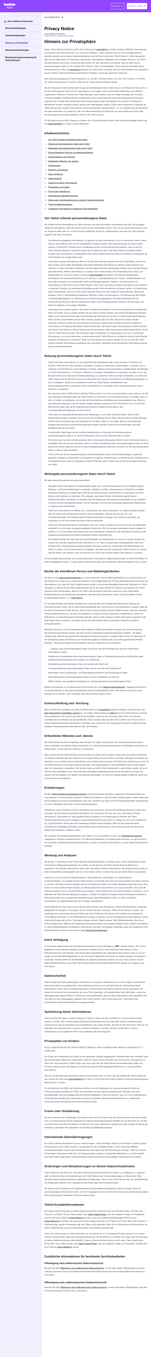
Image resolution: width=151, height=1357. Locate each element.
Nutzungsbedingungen (15, 28)
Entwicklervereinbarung (132, 836)
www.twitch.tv (102, 49)
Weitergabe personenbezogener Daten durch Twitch (70, 148)
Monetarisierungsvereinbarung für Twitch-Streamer (21, 58)
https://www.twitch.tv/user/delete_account (62, 713)
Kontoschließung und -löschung (61, 157)
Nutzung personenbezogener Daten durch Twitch (69, 144)
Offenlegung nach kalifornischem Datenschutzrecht (82, 1268)
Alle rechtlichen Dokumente (20, 21)
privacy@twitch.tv (75, 1079)
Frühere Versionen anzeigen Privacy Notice (59, 36)
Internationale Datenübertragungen (63, 196)
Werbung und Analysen (58, 170)
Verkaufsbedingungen (15, 35)
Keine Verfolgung (55, 174)
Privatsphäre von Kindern (59, 187)
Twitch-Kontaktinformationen (60, 204)
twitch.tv (113, 713)
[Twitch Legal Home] (9, 6)
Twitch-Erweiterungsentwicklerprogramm (69, 794)
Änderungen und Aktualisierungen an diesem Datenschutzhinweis (76, 200)
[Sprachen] (118, 6)
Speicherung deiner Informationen (62, 183)
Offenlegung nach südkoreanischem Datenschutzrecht (83, 1287)
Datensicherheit (55, 179)
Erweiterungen (54, 166)
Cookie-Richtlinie (54, 124)
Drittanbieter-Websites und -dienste (63, 161)
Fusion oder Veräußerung (59, 191)
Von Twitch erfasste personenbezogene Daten (67, 140)
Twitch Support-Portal (97, 1214)
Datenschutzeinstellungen (17, 50)
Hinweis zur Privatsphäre (16, 43)
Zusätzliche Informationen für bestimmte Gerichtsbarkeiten (73, 209)
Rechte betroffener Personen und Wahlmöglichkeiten (70, 153)
